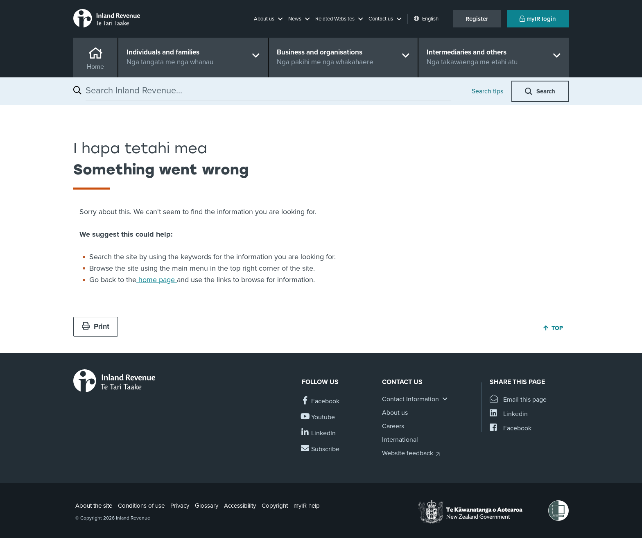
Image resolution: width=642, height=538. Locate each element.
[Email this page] (518, 400)
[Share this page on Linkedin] (509, 414)
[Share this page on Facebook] (510, 428)
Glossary (206, 505)
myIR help (307, 505)
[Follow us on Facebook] (320, 401)
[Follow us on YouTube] (318, 417)
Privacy (179, 505)
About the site (93, 505)
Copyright (275, 505)
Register (477, 19)
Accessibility (240, 505)
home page (156, 279)
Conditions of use (141, 505)
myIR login (538, 19)
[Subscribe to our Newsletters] (320, 449)
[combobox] (268, 90)
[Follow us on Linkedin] (319, 433)
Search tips (487, 91)
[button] (268, 19)
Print (95, 326)
